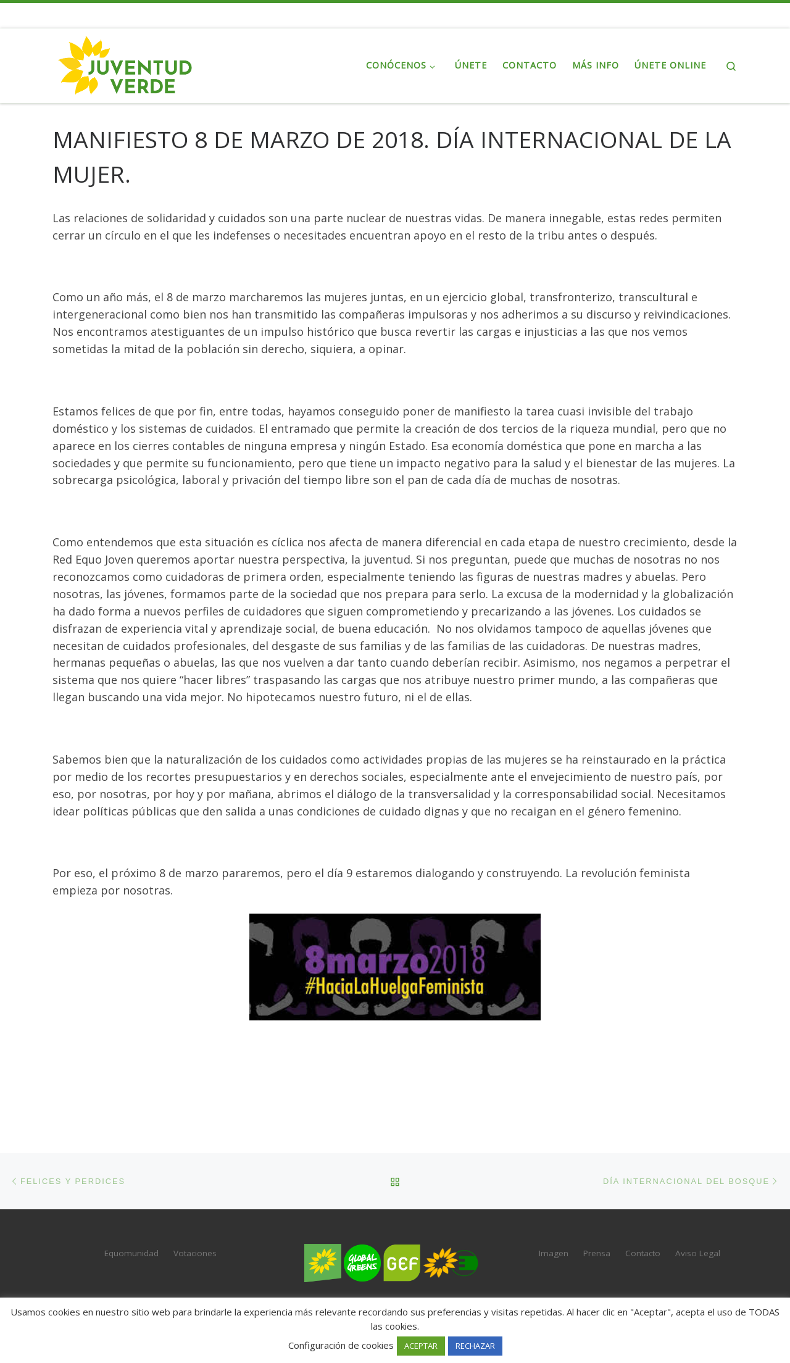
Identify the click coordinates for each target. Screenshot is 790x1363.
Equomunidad (131, 1253)
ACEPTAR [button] (421, 1345)
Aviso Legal (697, 1253)
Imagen (553, 1253)
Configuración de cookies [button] (341, 1345)
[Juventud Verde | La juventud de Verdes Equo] (129, 63)
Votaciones (195, 1253)
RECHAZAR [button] (475, 1345)
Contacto (642, 1253)
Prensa (596, 1253)
